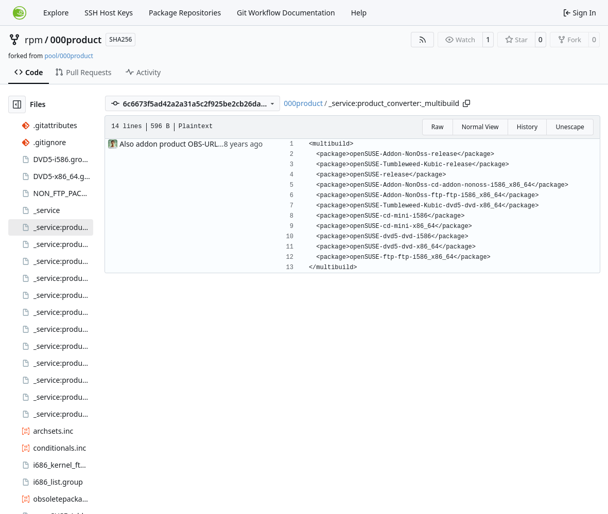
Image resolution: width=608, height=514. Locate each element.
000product (76, 39)
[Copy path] (466, 103)
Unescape (569, 126)
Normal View (480, 126)
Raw (437, 126)
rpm (34, 39)
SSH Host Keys (108, 12)
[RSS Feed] (423, 39)
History (527, 126)
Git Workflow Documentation (286, 12)
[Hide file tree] (17, 104)
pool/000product (68, 55)
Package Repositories (185, 12)
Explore (55, 12)
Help (359, 12)
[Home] (19, 13)
